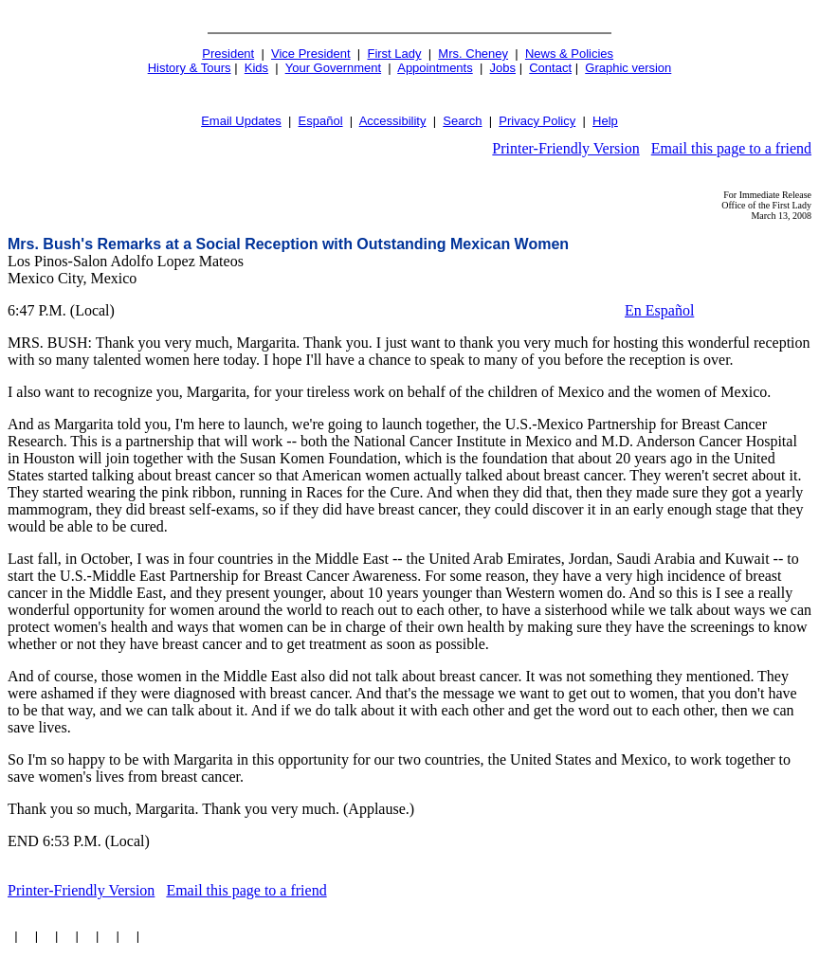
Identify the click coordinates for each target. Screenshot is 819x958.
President (228, 53)
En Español (659, 310)
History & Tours (189, 68)
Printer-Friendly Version (565, 148)
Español (321, 121)
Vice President (311, 53)
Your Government (333, 68)
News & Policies (569, 53)
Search (462, 121)
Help (605, 121)
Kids (256, 68)
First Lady (394, 53)
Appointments (435, 68)
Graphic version (628, 68)
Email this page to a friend (731, 148)
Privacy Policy (537, 121)
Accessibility (393, 121)
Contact (550, 68)
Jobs (503, 68)
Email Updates (241, 121)
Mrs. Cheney (473, 53)
